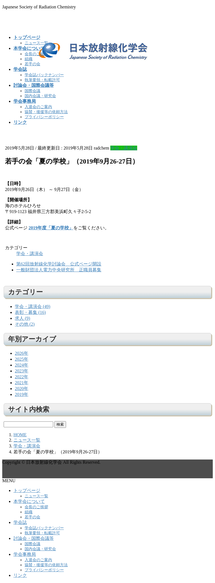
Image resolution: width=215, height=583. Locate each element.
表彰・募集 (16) (30, 312)
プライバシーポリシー (44, 117)
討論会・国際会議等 (33, 538)
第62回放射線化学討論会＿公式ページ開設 (58, 264)
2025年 (21, 359)
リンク (20, 575)
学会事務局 (24, 554)
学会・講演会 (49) (32, 306)
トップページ (26, 490)
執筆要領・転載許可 (42, 80)
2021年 (21, 382)
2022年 (21, 376)
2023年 (21, 371)
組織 (28, 59)
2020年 (21, 388)
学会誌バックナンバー (44, 75)
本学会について (29, 501)
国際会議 (32, 91)
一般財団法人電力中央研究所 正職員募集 (58, 269)
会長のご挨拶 (36, 54)
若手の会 (32, 64)
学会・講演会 (123, 148)
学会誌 (20, 522)
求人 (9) (22, 318)
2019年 (21, 394)
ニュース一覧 (36, 43)
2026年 (21, 353)
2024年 (21, 365)
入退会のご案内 (38, 107)
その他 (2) (25, 324)
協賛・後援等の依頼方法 (46, 112)
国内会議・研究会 (40, 96)
